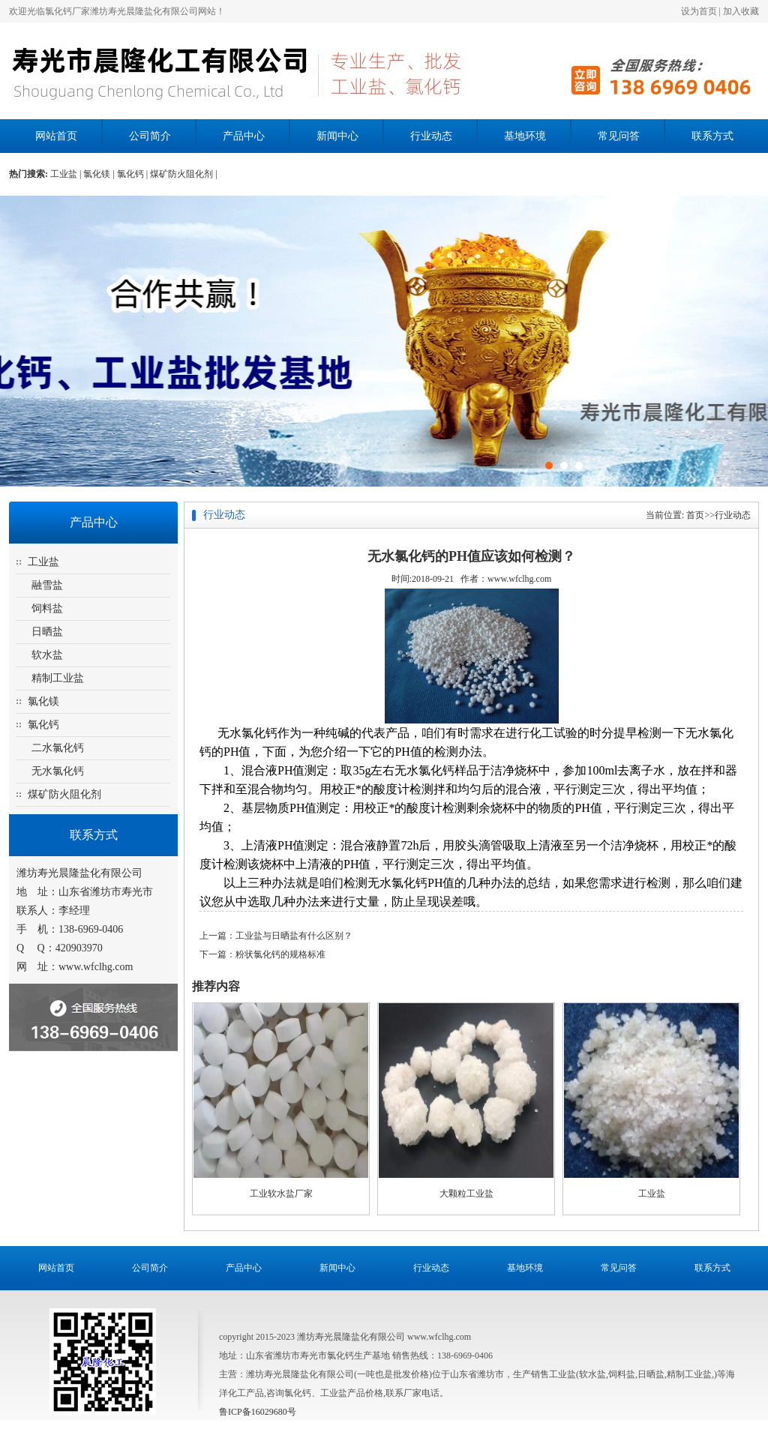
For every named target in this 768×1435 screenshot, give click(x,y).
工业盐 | (66, 174)
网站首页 (56, 136)
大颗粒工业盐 (467, 1193)
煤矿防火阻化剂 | (183, 174)
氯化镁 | (99, 174)
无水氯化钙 (58, 771)
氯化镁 (43, 701)
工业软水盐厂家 (281, 1193)
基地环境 (525, 136)
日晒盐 (47, 631)
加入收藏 (741, 11)
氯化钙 (43, 724)
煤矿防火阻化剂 (64, 794)
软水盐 (47, 655)
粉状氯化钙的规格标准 (281, 954)
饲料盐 (47, 608)
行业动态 (431, 136)
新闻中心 (337, 136)
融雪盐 (47, 585)
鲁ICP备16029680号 (257, 1412)
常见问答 (619, 136)
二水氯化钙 (58, 747)
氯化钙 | (133, 174)
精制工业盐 (58, 678)
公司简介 (150, 136)
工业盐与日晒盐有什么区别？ (294, 935)
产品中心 (244, 136)
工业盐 (43, 562)
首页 (695, 515)
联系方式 (713, 136)
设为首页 (699, 11)
